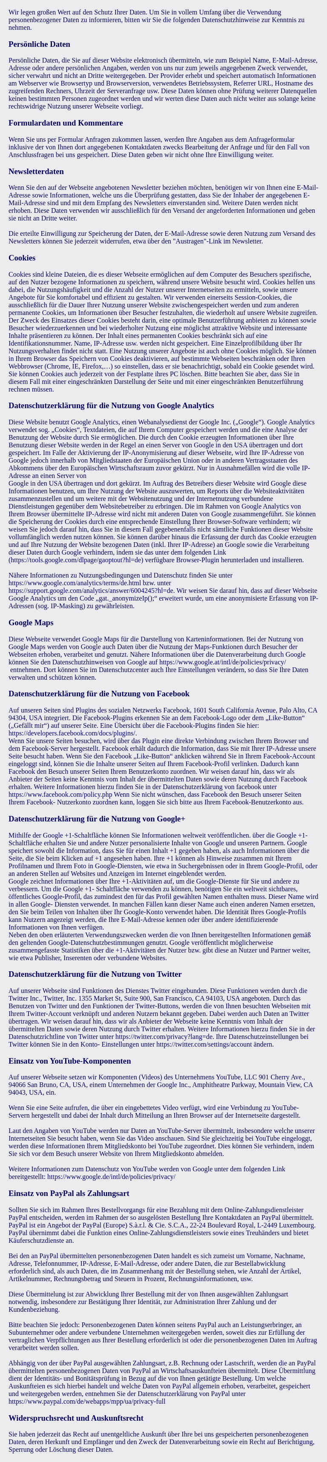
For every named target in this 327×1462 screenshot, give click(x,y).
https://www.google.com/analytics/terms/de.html (75, 583)
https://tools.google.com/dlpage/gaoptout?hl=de (76, 560)
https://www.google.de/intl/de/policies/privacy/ (111, 1176)
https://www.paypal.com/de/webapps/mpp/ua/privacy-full (87, 1401)
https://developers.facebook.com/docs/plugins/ (72, 733)
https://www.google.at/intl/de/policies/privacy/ (222, 662)
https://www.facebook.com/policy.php (60, 794)
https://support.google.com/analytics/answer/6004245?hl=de (91, 590)
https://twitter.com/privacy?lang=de (163, 1036)
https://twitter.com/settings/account (204, 1044)
